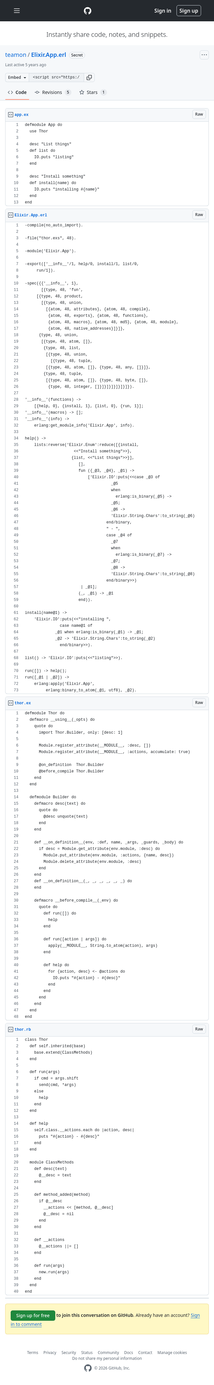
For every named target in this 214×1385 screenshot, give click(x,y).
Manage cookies (172, 1352)
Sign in (163, 10)
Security (68, 1352)
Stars (93, 92)
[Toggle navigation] (17, 11)
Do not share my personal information (107, 1358)
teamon (16, 54)
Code (17, 92)
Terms (32, 1352)
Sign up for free (33, 1315)
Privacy (49, 1352)
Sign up (188, 10)
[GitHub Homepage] (88, 1368)
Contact (145, 1352)
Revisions (53, 92)
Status (86, 1352)
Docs (128, 1352)
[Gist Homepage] (87, 11)
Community (108, 1352)
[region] (107, 164)
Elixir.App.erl (48, 54)
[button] (89, 77)
